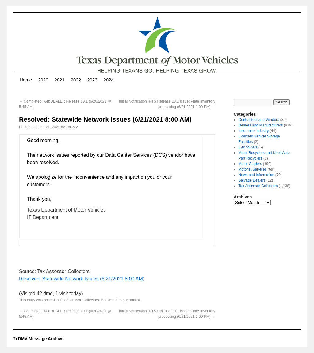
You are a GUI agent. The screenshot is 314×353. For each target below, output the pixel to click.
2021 (59, 79)
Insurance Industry (254, 131)
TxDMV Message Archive (38, 338)
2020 (43, 79)
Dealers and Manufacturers (261, 125)
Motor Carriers (250, 164)
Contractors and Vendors (259, 120)
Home (26, 79)
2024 (109, 79)
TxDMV (72, 127)
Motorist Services (253, 169)
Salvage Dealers (252, 180)
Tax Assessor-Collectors (79, 300)
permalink (133, 300)
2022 (76, 79)
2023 (92, 79)
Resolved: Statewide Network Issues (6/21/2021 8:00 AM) (81, 278)
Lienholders (248, 147)
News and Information (256, 175)
